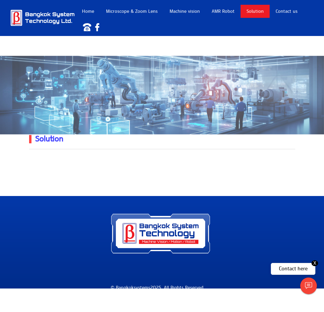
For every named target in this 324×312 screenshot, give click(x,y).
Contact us (287, 11)
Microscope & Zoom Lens (132, 11)
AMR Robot (223, 11)
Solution (255, 11)
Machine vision (185, 11)
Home (88, 11)
